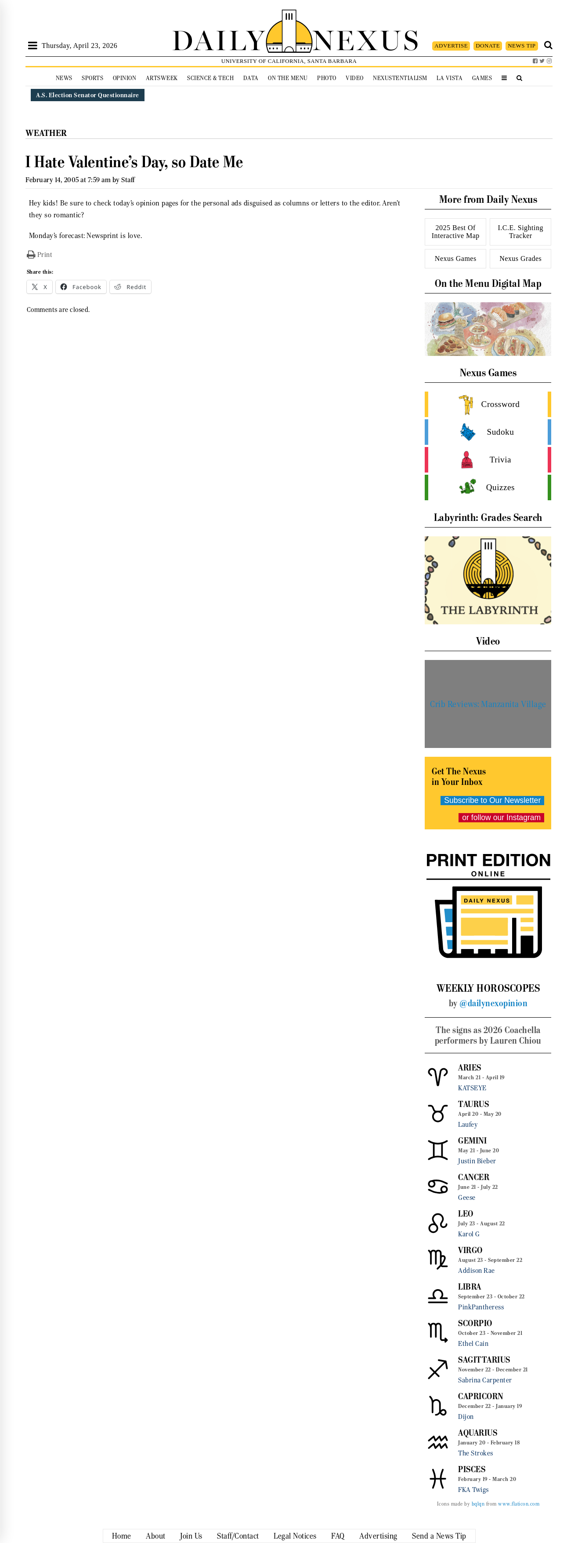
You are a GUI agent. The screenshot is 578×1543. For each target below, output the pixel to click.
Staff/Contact (238, 1536)
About (156, 1536)
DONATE (488, 45)
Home (121, 1536)
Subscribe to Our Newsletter (492, 800)
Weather (46, 133)
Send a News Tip (439, 1536)
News (64, 78)
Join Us (191, 1536)
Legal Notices (295, 1536)
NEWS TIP (521, 45)
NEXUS (366, 38)
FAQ (338, 1536)
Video (355, 78)
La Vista (449, 78)
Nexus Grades (520, 258)
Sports (92, 78)
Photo (326, 78)
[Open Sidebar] (32, 46)
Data (251, 78)
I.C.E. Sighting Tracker (520, 231)
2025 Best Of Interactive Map (456, 231)
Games (482, 78)
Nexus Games (456, 258)
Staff (128, 180)
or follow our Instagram (501, 817)
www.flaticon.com (518, 1504)
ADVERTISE (451, 45)
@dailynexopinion (493, 1003)
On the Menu (288, 78)
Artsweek (162, 78)
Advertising (378, 1536)
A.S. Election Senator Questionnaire (87, 95)
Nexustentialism (400, 78)
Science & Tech (210, 78)
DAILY (218, 38)
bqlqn (478, 1504)
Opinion (125, 78)
